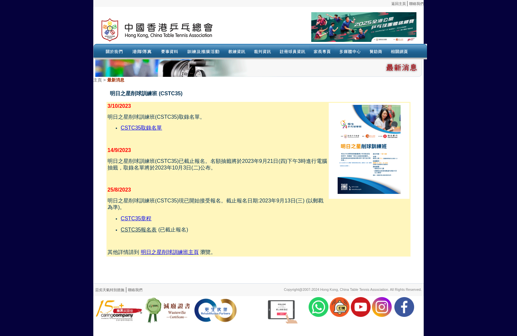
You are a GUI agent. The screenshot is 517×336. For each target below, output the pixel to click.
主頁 (97, 79)
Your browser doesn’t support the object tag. (322, 30)
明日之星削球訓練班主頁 (170, 252)
